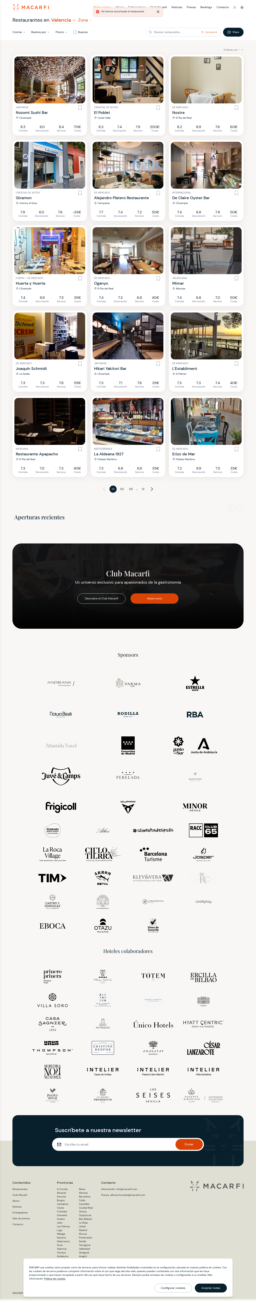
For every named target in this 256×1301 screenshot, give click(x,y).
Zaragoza (84, 1254)
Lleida (82, 1228)
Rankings (206, 8)
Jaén (59, 1224)
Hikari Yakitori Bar (110, 370)
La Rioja (83, 1224)
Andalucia (62, 1258)
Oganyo (101, 284)
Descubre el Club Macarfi (101, 600)
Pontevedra (85, 1239)
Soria (60, 1246)
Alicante (61, 1194)
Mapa (233, 34)
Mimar (178, 284)
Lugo (59, 1231)
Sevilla (82, 1243)
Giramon (24, 199)
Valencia (61, 1250)
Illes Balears (85, 1220)
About (15, 1202)
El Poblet (102, 114)
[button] (234, 8)
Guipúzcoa (85, 1217)
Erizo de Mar (183, 455)
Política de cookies (54, 1278)
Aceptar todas (210, 1288)
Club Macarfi (19, 1196)
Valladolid (84, 1250)
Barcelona (84, 1198)
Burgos (61, 1202)
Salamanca (63, 1243)
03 (131, 491)
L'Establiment (184, 370)
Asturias (61, 1198)
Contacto (223, 8)
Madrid (83, 1231)
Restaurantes (20, 1190)
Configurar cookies (173, 1288)
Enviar (189, 1146)
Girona (83, 1213)
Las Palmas (63, 1228)
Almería (83, 1194)
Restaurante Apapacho (37, 455)
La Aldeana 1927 (109, 455)
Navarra (61, 1239)
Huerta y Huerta (30, 284)
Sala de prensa (21, 1220)
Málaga (61, 1235)
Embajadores (20, 1214)
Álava (82, 1190)
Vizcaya (61, 1254)
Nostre (178, 114)
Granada (62, 1217)
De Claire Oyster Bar (191, 199)
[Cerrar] (188, 13)
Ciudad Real (86, 1209)
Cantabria (62, 1205)
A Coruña (62, 1190)
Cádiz (82, 1202)
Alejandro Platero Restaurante (121, 199)
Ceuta (60, 1209)
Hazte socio (154, 600)
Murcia (83, 1235)
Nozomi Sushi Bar (32, 114)
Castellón (84, 1205)
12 (143, 491)
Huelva (61, 1220)
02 (122, 491)
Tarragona (84, 1246)
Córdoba (62, 1213)
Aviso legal (17, 1294)
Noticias (17, 1208)
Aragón (83, 1258)
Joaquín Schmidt (31, 370)
